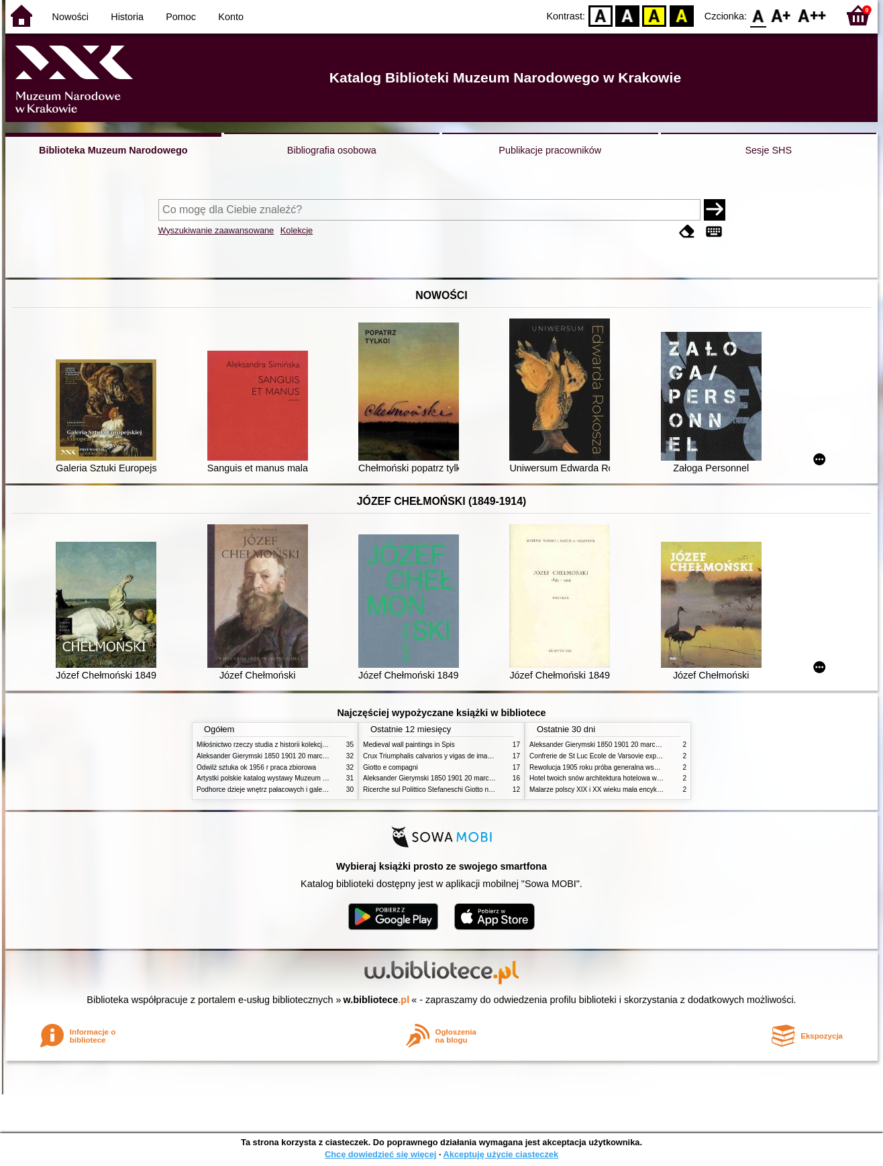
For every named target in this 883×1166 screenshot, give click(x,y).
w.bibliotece (377, 999)
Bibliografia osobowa (331, 150)
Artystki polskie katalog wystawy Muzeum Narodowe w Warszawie (296, 778)
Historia (127, 16)
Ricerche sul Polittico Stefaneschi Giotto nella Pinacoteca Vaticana (462, 789)
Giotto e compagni (390, 767)
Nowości (70, 16)
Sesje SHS (768, 150)
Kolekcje (296, 230)
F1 (781, 15)
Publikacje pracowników (550, 150)
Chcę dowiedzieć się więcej (380, 1154)
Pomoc (181, 16)
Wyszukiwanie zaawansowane (216, 230)
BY (681, 15)
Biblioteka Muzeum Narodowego (113, 150)
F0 (757, 15)
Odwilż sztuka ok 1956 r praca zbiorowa (256, 767)
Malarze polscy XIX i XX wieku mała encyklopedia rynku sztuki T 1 (628, 789)
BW (627, 15)
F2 (812, 15)
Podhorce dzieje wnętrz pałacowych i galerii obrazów (276, 789)
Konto (231, 16)
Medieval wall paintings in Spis (409, 744)
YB (654, 15)
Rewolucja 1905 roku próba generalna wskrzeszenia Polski (617, 767)
